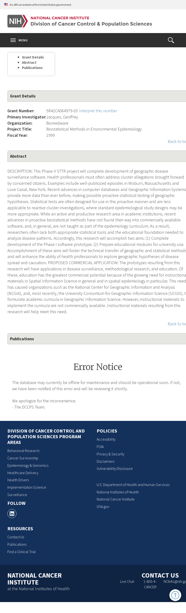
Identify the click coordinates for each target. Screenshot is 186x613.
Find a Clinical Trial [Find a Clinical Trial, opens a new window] (21, 551)
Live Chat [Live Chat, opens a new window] (127, 581)
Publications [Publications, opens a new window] (16, 544)
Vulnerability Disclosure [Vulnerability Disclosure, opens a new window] (115, 468)
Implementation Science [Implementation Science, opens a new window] (26, 487)
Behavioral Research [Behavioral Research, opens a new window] (23, 450)
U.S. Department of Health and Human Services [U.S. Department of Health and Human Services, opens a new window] (133, 484)
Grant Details (33, 57)
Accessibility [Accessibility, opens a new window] (106, 439)
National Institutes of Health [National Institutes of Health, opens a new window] (118, 492)
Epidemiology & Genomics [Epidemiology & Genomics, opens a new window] (27, 465)
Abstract (29, 62)
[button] (171, 40)
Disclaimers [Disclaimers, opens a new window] (105, 461)
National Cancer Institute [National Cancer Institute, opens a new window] (116, 499)
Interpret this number (98, 110)
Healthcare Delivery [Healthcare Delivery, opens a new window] (22, 472)
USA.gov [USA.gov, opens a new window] (103, 506)
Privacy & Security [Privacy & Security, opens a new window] (110, 454)
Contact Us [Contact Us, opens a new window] (15, 537)
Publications (32, 67)
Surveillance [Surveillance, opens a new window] (17, 494)
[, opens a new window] (11, 513)
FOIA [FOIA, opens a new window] (100, 446)
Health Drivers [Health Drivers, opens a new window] (18, 479)
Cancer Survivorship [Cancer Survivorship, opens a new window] (22, 458)
